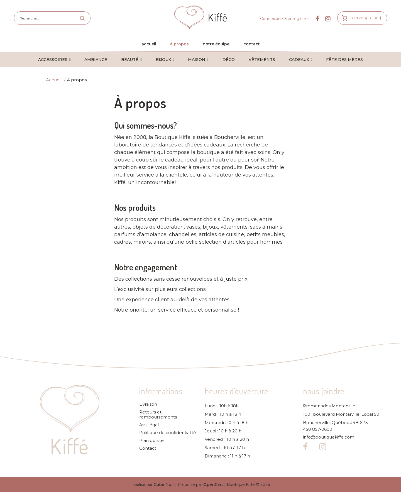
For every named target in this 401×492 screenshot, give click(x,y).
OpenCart (213, 484)
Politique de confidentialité (167, 432)
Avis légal (149, 424)
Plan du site (151, 440)
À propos (77, 79)
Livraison (148, 404)
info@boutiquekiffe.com (328, 437)
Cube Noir (164, 484)
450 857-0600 (317, 429)
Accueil (54, 79)
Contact (147, 448)
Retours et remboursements (158, 415)
